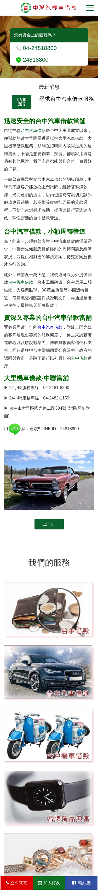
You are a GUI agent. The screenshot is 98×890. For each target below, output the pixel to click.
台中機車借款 (20, 282)
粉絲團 (81, 883)
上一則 (49, 524)
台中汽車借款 (33, 130)
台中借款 (79, 358)
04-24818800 (36, 48)
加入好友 (49, 883)
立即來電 (16, 883)
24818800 (32, 59)
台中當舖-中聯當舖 (49, 8)
